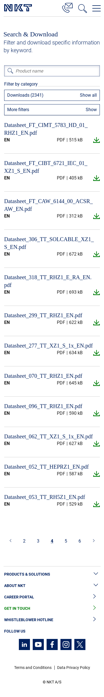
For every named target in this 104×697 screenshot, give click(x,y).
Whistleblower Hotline (52, 620)
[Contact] (67, 7)
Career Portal (52, 597)
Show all (88, 95)
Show (91, 109)
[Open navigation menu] (96, 8)
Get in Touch (52, 608)
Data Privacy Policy (73, 667)
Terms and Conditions (33, 667)
